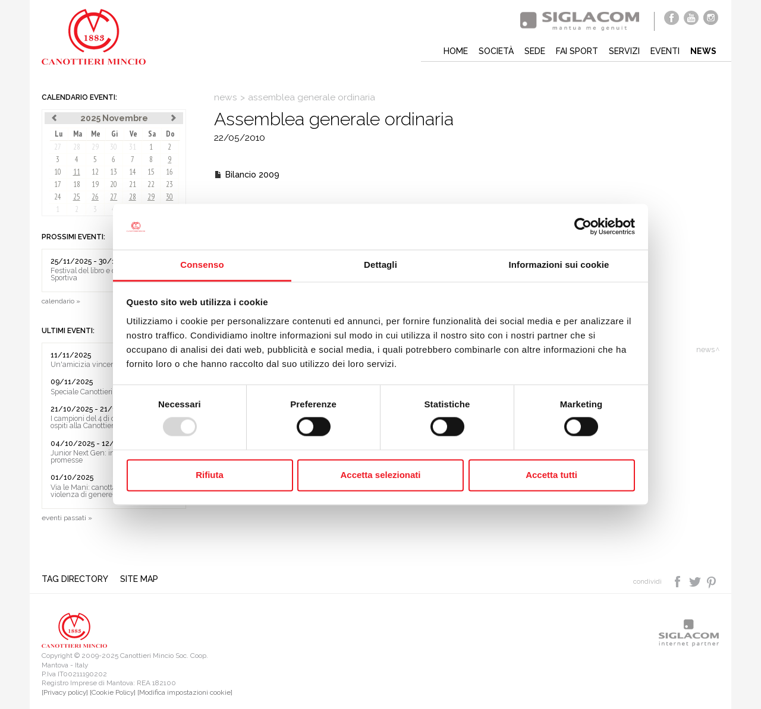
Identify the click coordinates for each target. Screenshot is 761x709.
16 (169, 172)
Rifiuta (210, 475)
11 (76, 172)
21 (132, 184)
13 (113, 172)
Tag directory (75, 579)
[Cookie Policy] (113, 692)
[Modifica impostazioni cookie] (184, 692)
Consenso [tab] (202, 264)
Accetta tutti (551, 475)
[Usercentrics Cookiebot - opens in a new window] (583, 227)
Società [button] (496, 51)
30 (113, 147)
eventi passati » (67, 518)
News (703, 51)
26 (95, 197)
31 (132, 147)
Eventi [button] (665, 51)
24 (57, 197)
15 (151, 172)
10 (57, 172)
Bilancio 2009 (252, 174)
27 (57, 147)
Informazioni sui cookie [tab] (559, 264)
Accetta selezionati (380, 475)
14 (132, 172)
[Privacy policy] (65, 692)
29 (95, 147)
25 (76, 197)
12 (95, 172)
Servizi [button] (624, 51)
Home (456, 51)
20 (113, 184)
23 (169, 184)
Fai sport (577, 51)
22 (151, 184)
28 (76, 147)
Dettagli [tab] (380, 264)
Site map (139, 579)
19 (95, 184)
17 (57, 184)
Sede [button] (534, 51)
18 (76, 184)
